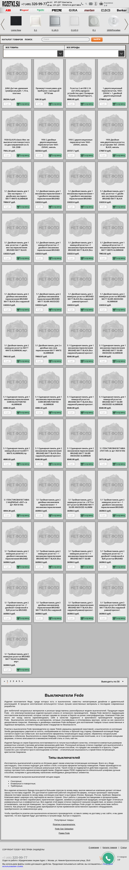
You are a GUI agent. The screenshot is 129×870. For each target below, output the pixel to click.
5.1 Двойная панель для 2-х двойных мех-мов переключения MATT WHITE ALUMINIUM (48, 349)
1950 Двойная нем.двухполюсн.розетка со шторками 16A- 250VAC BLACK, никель (112, 144)
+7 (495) (34, 4)
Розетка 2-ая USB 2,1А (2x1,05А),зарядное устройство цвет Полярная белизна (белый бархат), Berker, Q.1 (80, 92)
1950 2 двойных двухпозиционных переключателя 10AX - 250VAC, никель (48, 144)
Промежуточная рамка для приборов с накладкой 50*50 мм (48, 91)
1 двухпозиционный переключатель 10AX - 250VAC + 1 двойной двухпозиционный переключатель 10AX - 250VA (112, 92)
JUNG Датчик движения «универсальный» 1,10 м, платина (16, 91)
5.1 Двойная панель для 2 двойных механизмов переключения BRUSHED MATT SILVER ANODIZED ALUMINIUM (48, 298)
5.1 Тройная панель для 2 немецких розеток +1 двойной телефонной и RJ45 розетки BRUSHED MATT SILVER (112, 555)
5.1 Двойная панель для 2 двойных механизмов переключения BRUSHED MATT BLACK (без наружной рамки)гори (16, 298)
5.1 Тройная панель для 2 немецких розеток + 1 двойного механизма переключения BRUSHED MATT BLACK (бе (112, 504)
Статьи (124, 847)
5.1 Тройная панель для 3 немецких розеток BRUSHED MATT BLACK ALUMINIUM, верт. (16, 658)
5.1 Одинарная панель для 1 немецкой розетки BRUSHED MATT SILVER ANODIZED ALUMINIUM (112, 401)
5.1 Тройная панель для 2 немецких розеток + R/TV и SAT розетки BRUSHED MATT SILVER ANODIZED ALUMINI (80, 504)
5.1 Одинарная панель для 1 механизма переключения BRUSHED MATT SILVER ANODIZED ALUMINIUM (112, 349)
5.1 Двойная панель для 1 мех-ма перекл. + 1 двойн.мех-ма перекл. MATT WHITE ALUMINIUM (17, 195)
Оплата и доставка (71, 5)
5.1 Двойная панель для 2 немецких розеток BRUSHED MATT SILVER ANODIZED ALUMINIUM (112, 298)
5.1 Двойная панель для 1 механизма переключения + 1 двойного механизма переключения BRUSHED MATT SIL (80, 195)
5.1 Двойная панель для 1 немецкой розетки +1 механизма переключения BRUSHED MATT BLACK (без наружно (80, 246)
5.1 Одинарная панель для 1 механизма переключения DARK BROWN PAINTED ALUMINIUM (48, 401)
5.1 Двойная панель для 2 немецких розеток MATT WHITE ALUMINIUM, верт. (17, 348)
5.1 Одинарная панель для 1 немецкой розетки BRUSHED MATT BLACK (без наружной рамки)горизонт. (80, 401)
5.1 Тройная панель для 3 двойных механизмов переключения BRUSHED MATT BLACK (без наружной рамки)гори (48, 606)
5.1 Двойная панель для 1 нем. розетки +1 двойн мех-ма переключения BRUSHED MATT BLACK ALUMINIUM (17, 246)
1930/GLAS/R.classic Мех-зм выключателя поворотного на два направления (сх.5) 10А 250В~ (17, 144)
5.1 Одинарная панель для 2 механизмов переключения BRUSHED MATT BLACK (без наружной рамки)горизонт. (48, 452)
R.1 (94, 30)
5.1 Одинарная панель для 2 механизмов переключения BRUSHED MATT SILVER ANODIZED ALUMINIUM (80, 452)
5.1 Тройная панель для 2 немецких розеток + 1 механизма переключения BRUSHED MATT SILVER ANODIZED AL (80, 555)
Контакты (67, 2)
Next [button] (126, 24)
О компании (94, 847)
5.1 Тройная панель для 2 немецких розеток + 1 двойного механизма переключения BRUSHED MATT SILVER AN (17, 555)
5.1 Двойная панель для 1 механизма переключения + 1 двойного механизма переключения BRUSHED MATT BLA (48, 195)
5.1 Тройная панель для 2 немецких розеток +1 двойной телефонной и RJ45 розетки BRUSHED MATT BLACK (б (17, 606)
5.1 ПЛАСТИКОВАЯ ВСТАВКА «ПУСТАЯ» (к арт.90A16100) (112, 449)
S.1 (35, 30)
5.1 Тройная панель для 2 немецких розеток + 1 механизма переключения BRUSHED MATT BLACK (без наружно (48, 555)
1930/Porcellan (113, 30)
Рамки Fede (64, 833)
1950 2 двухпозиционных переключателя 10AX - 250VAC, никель (80, 142)
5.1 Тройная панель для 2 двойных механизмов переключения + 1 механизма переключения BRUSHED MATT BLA (48, 504)
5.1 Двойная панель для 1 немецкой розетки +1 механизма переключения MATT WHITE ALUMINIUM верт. (112, 246)
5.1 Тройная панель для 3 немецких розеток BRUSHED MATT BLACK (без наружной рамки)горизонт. (112, 606)
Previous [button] (3, 24)
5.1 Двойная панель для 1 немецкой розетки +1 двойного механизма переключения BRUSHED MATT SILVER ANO (48, 246)
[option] (24, 10)
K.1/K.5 (55, 30)
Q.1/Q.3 (74, 30)
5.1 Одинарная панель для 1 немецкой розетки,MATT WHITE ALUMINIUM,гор (16, 451)
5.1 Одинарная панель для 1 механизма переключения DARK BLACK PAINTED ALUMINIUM (16, 401)
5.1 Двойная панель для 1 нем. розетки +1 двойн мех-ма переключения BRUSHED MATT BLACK (112, 195)
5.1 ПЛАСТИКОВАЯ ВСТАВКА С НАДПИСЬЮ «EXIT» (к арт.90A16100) (16, 502)
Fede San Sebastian (64, 829)
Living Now (16, 30)
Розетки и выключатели (64, 824)
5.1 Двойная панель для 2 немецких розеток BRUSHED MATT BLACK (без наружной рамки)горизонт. (80, 298)
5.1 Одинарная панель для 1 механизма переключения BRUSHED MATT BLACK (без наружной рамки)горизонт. (80, 349)
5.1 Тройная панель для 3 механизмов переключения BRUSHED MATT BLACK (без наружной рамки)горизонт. (80, 606)
